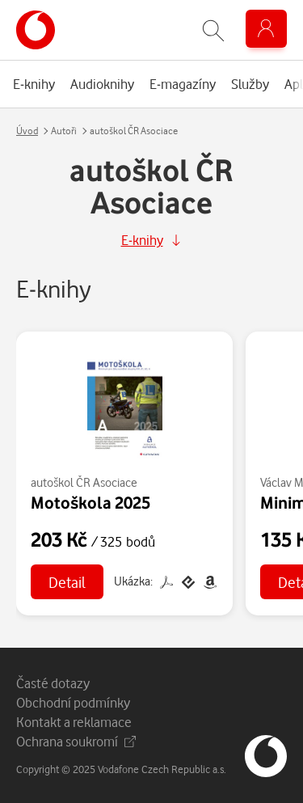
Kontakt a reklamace (74, 721)
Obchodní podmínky (73, 702)
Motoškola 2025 (90, 502)
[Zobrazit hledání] (213, 30)
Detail (67, 582)
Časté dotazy (53, 682)
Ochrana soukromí (76, 741)
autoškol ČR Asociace (84, 482)
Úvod (27, 131)
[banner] (35, 30)
